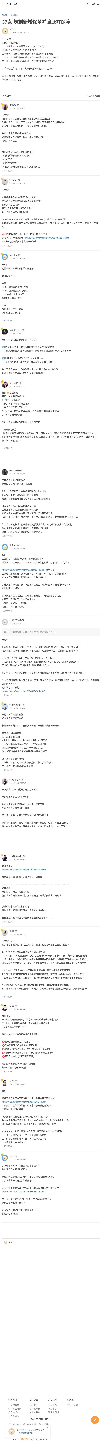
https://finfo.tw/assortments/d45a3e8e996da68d (24, 939)
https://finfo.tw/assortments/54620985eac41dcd (47, 261)
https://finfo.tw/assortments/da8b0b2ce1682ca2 (24, 1261)
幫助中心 (52, 1410)
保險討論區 (13, 1421)
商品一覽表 (13, 1415)
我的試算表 (34, 1410)
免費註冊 (40, 1438)
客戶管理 (33, 1400)
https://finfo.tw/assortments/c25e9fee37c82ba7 (24, 616)
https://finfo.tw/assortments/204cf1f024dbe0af (23, 738)
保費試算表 (13, 1405)
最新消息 (52, 1405)
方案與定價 (72, 1405)
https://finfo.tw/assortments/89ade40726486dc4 (24, 1171)
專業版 (70, 1400)
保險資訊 (12, 1400)
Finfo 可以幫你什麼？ (40, 1424)
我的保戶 (33, 1405)
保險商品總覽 (14, 1410)
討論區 (5, 15)
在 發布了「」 (30, 1431)
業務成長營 (34, 1415)
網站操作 (52, 1400)
